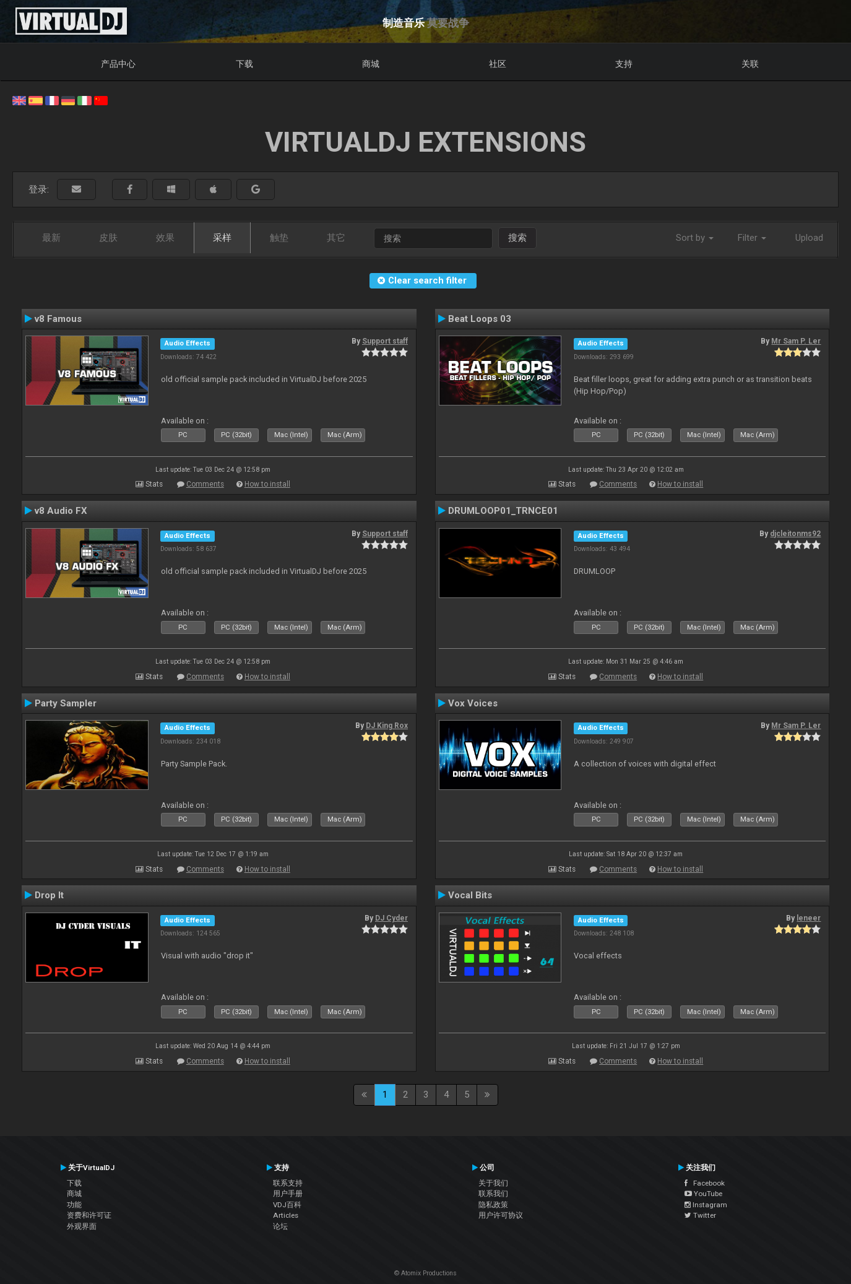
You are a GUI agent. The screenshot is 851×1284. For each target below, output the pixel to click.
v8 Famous (58, 318)
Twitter (700, 1215)
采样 (222, 237)
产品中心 (118, 64)
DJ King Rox (387, 725)
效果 (165, 237)
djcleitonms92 (795, 533)
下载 (244, 64)
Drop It (49, 895)
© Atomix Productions (425, 1273)
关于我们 (493, 1183)
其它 (336, 237)
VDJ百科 (287, 1204)
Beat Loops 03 (479, 318)
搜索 (517, 237)
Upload (809, 237)
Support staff (385, 341)
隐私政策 (493, 1204)
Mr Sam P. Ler (796, 341)
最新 (51, 237)
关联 (750, 64)
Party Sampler (66, 703)
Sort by (695, 237)
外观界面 (82, 1226)
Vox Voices (473, 703)
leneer (809, 918)
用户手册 (288, 1193)
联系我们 (493, 1193)
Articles (285, 1215)
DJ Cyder (391, 918)
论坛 (280, 1226)
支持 (624, 64)
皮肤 (108, 237)
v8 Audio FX (61, 510)
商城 (370, 64)
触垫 (279, 237)
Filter (752, 237)
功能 (74, 1204)
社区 (497, 64)
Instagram (706, 1204)
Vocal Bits (470, 895)
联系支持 (288, 1183)
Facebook (705, 1183)
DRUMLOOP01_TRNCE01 (503, 510)
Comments (205, 484)
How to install (267, 484)
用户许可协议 (500, 1215)
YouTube (703, 1193)
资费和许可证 (89, 1215)
